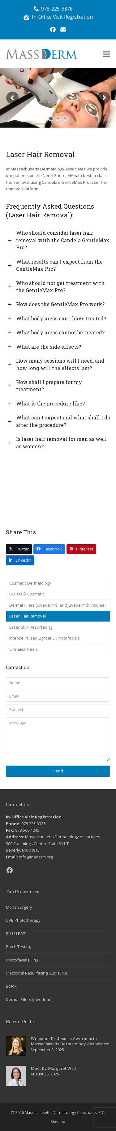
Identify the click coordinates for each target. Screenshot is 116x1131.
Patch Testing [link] (18, 946)
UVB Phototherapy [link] (23, 920)
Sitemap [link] (58, 1121)
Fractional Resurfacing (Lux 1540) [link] (36, 973)
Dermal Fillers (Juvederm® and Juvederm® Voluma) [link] (57, 605)
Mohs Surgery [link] (19, 907)
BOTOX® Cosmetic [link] (26, 594)
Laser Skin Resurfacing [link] (30, 627)
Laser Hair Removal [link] (27, 616)
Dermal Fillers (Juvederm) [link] (29, 999)
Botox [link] (11, 986)
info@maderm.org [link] (36, 857)
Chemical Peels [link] (23, 649)
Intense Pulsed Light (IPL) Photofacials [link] (44, 638)
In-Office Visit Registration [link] (62, 16)
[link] (53, 29)
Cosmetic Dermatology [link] (30, 583)
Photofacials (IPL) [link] (22, 960)
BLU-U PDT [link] (15, 933)
